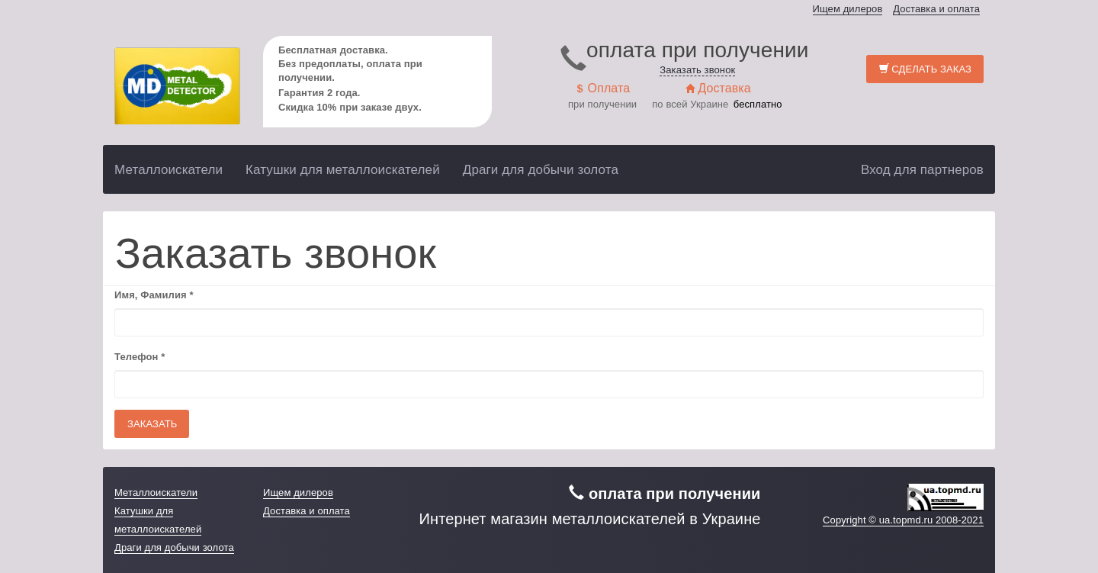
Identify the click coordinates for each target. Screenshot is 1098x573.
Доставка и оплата (936, 8)
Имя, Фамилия (154, 295)
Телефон (139, 356)
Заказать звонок (697, 70)
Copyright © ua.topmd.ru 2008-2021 (903, 520)
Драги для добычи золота (540, 170)
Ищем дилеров (848, 8)
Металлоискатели (168, 170)
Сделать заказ (925, 69)
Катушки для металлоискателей (343, 170)
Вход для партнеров (922, 170)
